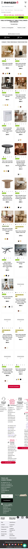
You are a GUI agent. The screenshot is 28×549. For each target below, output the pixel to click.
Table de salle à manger (18, 10)
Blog (2, 522)
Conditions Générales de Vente (12, 530)
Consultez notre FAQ (12, 443)
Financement (3, 529)
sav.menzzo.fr (13, 405)
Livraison (3, 524)
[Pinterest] (27, 517)
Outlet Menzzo (12, 522)
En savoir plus (8, 462)
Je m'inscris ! (7, 500)
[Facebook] (18, 517)
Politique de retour (4, 527)
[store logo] (14, 2)
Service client (3, 531)
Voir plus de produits (14, 386)
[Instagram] (22, 517)
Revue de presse (13, 538)
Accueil (2, 10)
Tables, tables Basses (9, 10)
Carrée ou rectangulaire (7, 27)
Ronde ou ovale (21, 27)
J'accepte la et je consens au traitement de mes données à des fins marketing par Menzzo (6, 508)
